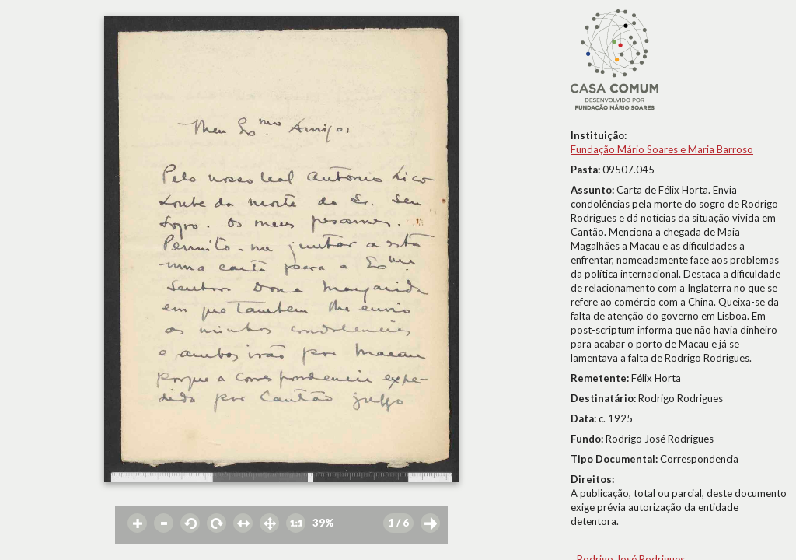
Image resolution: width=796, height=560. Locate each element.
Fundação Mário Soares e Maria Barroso (662, 149)
